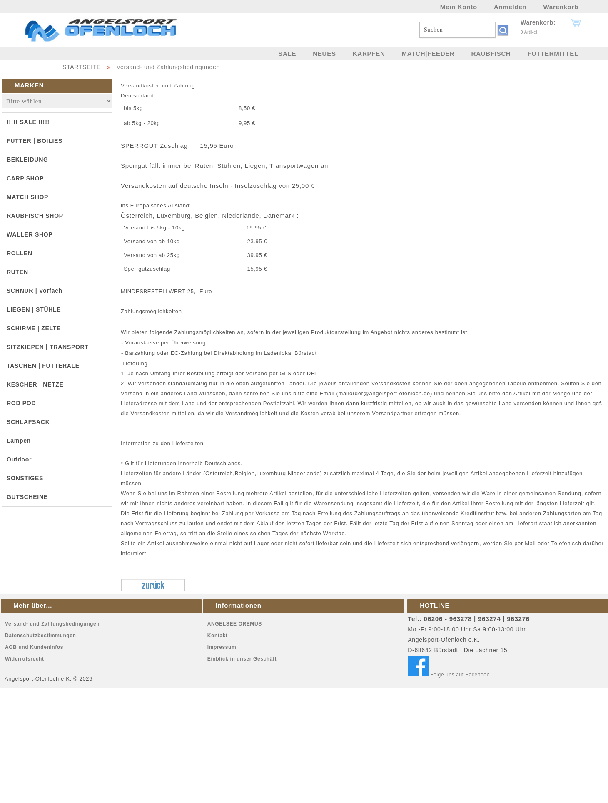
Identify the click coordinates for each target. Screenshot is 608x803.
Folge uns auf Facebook (448, 675)
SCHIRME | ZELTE (34, 328)
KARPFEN (369, 53)
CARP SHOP (25, 178)
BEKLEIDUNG (27, 159)
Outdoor (19, 459)
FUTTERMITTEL (553, 53)
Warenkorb (560, 6)
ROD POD (21, 403)
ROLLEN (19, 253)
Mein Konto (458, 6)
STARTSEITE (81, 67)
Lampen (19, 440)
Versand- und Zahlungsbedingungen (168, 67)
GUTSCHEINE (27, 497)
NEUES (324, 53)
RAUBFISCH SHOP (35, 215)
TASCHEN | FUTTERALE (43, 365)
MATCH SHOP (27, 197)
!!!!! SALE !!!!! (28, 122)
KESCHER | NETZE (35, 384)
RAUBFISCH (491, 53)
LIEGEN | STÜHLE (34, 309)
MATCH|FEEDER (427, 53)
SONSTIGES (25, 478)
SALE (287, 53)
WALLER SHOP (29, 234)
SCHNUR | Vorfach (34, 290)
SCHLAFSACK (28, 422)
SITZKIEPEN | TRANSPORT (48, 347)
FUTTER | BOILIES (34, 140)
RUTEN (17, 272)
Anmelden (510, 6)
